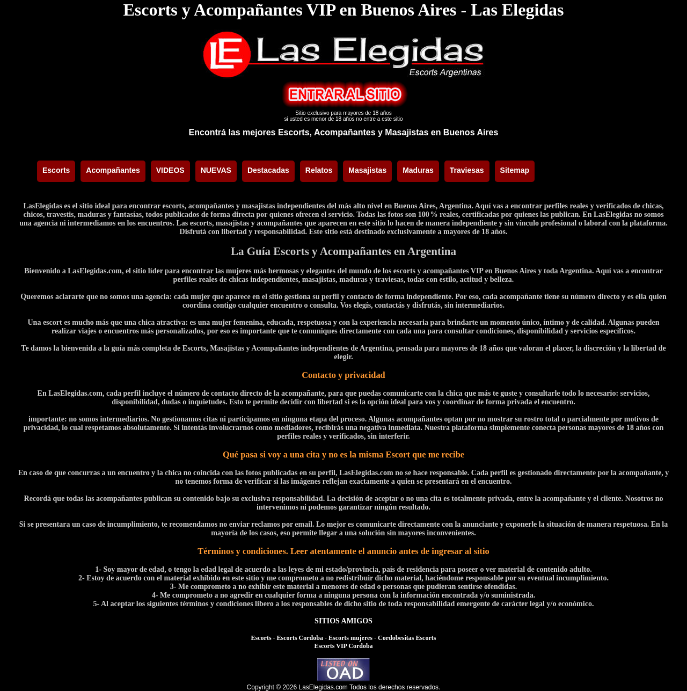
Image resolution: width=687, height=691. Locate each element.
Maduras (418, 170)
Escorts (56, 170)
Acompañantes (113, 170)
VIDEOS (170, 170)
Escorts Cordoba (300, 638)
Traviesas (467, 170)
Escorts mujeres (350, 638)
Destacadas (268, 170)
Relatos (319, 170)
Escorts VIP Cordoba (343, 646)
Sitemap (514, 170)
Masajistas (367, 170)
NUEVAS (216, 170)
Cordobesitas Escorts (407, 638)
